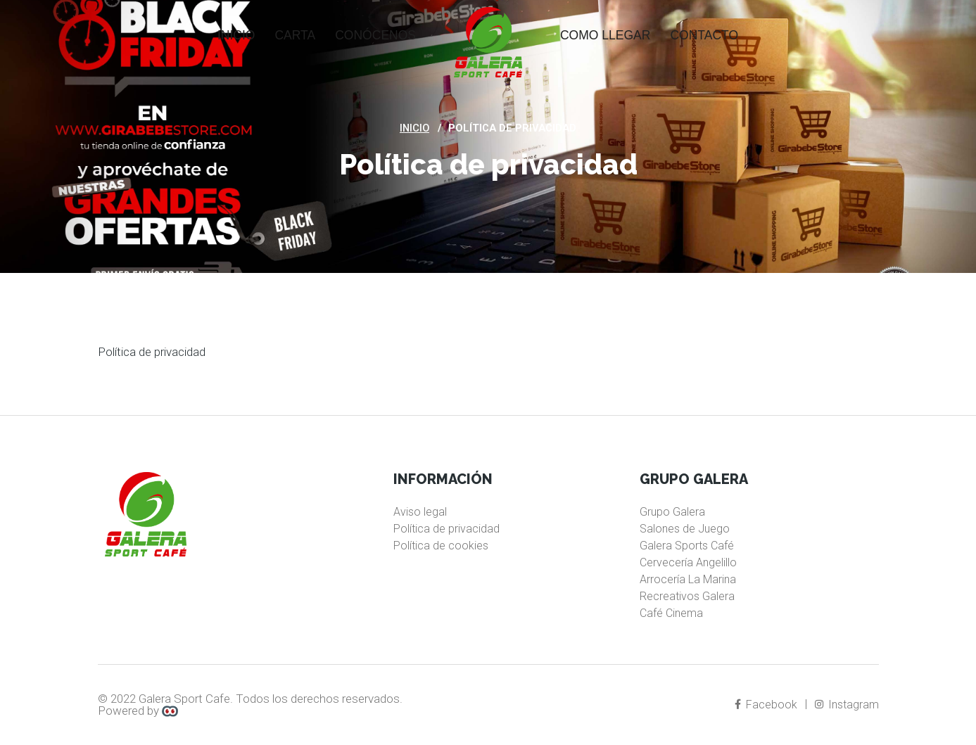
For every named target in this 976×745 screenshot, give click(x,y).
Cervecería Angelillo (688, 562)
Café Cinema (671, 613)
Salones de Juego (685, 528)
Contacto (704, 35)
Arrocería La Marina (688, 579)
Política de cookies (440, 545)
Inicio (236, 35)
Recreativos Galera (687, 596)
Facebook (767, 704)
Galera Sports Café (687, 545)
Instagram (848, 704)
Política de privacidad (446, 528)
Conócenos (375, 35)
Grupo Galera (672, 511)
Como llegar (605, 35)
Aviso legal (420, 511)
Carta (294, 35)
